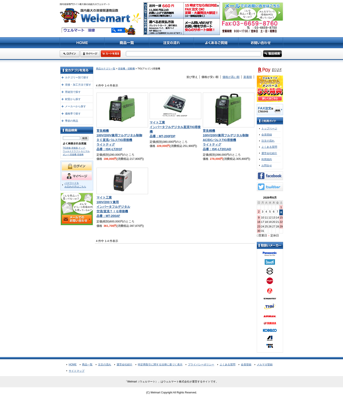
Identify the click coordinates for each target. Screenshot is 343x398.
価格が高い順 (231, 77)
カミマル (85, 151)
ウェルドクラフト (71, 151)
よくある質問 (269, 146)
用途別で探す (73, 91)
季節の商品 (71, 120)
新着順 (247, 77)
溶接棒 (80, 154)
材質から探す (73, 99)
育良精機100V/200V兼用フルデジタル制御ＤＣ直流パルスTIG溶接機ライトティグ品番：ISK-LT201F (119, 140)
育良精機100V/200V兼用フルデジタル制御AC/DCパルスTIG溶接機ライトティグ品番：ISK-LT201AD (225, 140)
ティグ (82, 148)
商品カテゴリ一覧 (105, 68)
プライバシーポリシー (201, 364)
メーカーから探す (75, 106)
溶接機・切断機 (126, 68)
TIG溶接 (67, 148)
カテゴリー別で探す (77, 77)
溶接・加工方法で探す (78, 84)
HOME (73, 364)
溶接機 (73, 154)
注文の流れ (268, 140)
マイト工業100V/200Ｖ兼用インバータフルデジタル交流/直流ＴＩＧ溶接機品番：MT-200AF (113, 207)
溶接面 (74, 148)
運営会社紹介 (269, 153)
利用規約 (266, 159)
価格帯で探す (73, 113)
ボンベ (66, 154)
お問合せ (266, 165)
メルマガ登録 (265, 364)
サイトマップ (76, 370)
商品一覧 (87, 364)
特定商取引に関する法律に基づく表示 (160, 364)
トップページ (269, 128)
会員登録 (266, 134)
